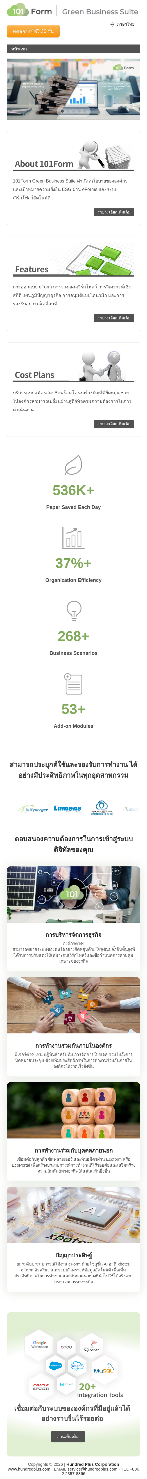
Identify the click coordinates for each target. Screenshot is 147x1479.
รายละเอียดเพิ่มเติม (114, 212)
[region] (73, 89)
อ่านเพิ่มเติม (68, 1436)
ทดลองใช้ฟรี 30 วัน (33, 31)
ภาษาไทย (126, 24)
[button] (62, 111)
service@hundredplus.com (92, 1469)
